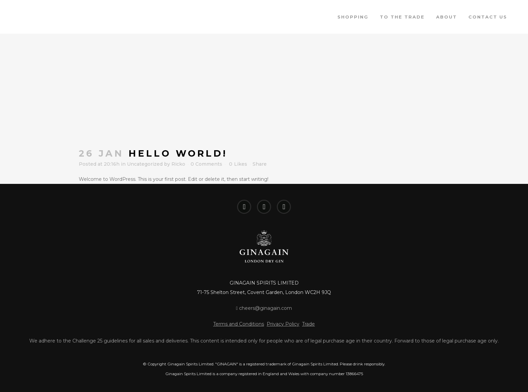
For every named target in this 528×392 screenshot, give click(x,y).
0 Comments (206, 164)
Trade (308, 324)
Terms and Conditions (238, 324)
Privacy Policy (283, 324)
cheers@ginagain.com (264, 308)
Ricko (178, 164)
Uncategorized (145, 164)
